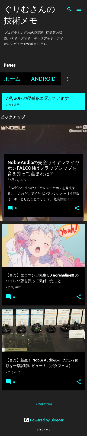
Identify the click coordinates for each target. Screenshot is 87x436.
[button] (77, 208)
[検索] (69, 9)
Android (43, 79)
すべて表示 (12, 104)
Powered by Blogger (44, 420)
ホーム (12, 79)
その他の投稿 (43, 403)
